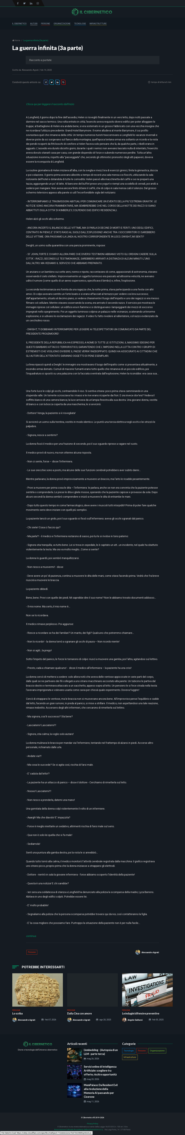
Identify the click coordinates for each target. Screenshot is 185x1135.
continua (31, 936)
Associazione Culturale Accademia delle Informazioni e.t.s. (78, 1130)
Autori (33, 23)
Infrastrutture (98, 23)
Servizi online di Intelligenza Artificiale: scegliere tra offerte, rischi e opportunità (100, 1070)
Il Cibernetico (19, 23)
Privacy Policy (92, 1124)
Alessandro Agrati (30, 70)
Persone (45, 23)
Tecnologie (80, 23)
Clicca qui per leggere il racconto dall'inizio (50, 104)
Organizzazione (62, 23)
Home (17, 40)
